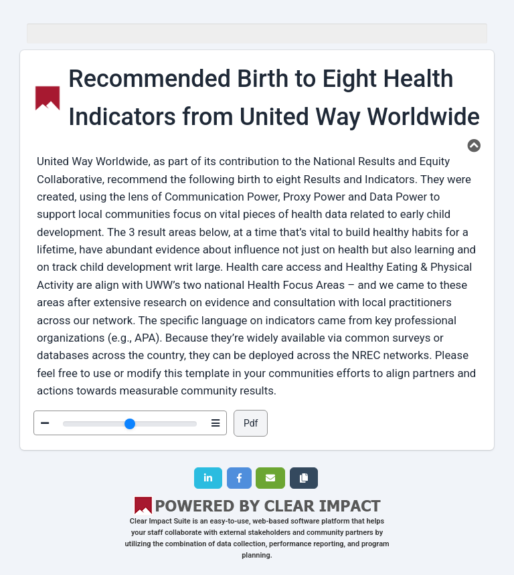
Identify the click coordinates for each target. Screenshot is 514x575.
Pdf (251, 423)
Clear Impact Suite (160, 521)
